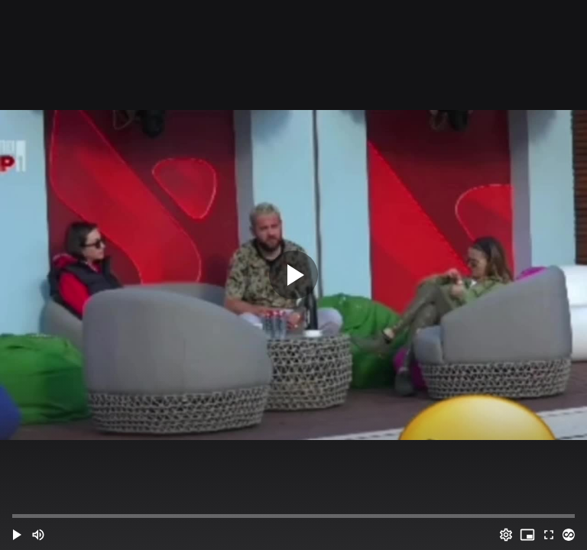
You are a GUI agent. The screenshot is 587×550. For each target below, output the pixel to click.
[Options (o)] (506, 535)
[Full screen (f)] (549, 535)
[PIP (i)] (527, 535)
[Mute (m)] (38, 535)
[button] (17, 535)
